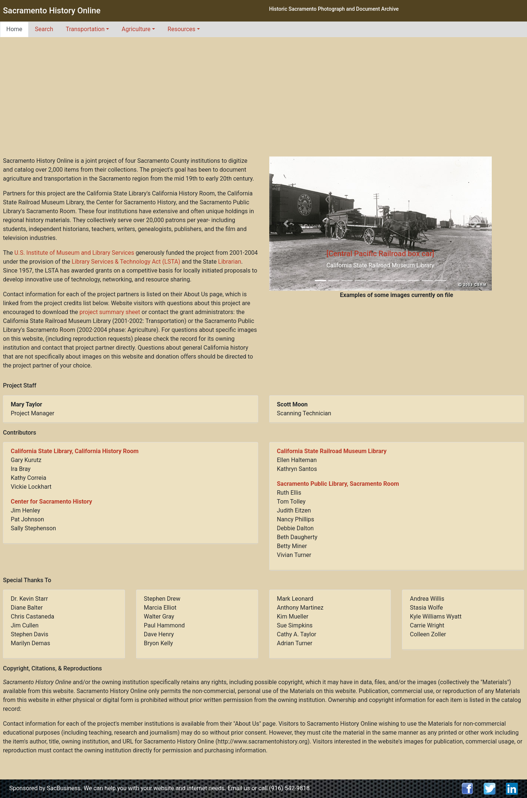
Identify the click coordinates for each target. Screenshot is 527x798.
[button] (286, 223)
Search (44, 29)
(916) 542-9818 (289, 788)
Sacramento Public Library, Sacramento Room (338, 483)
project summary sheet (109, 312)
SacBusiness (63, 788)
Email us (239, 788)
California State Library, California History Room (75, 451)
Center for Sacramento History (51, 501)
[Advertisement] (263, 101)
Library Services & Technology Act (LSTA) (126, 261)
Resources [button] (181, 29)
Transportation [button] (85, 29)
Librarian (229, 261)
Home (14, 29)
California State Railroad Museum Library (332, 451)
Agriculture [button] (136, 29)
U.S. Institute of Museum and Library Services (74, 252)
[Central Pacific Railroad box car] (380, 253)
